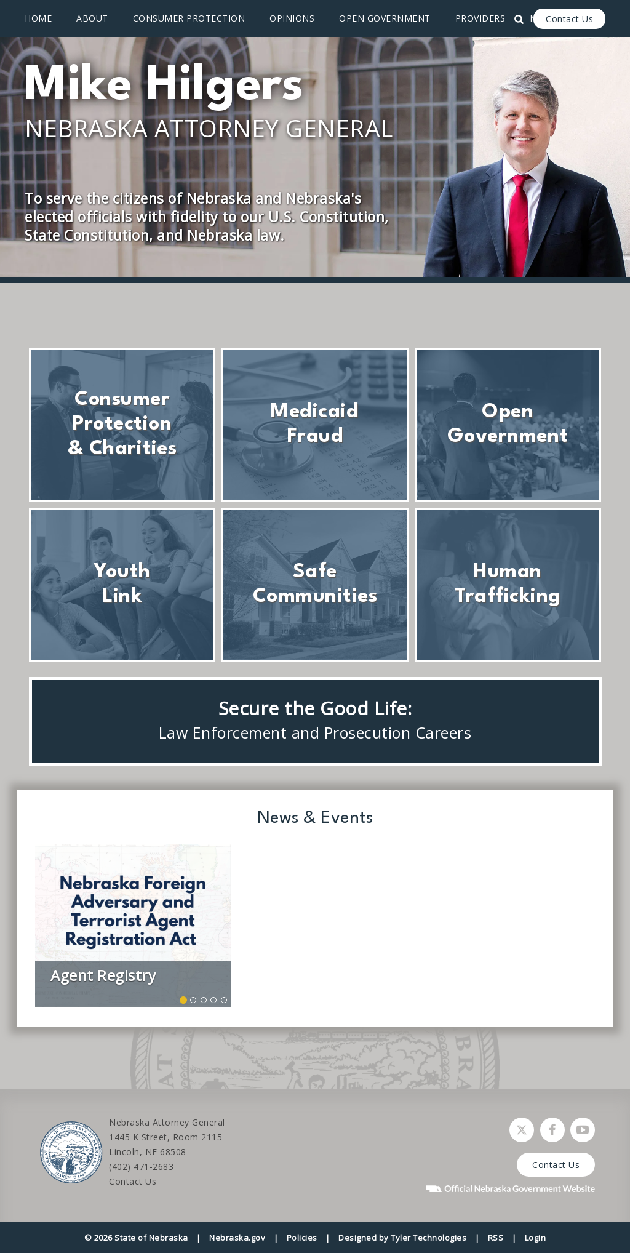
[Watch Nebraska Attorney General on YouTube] (582, 1130)
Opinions (291, 18)
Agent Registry (103, 975)
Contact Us (569, 19)
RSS (496, 1237)
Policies (302, 1237)
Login (535, 1237)
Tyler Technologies (428, 1237)
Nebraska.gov (237, 1237)
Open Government (385, 18)
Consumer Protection (189, 18)
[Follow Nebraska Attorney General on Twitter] (521, 1130)
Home (38, 18)
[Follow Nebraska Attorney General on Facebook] (552, 1130)
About (92, 18)
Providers (480, 18)
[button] (183, 1000)
